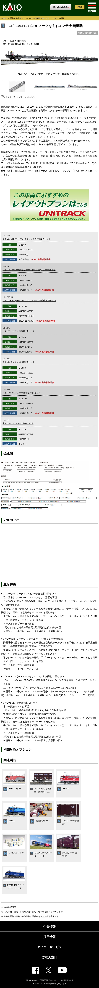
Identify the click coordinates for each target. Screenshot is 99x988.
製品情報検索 (15, 18)
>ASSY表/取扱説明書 (40, 259)
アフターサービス (49, 947)
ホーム (4, 18)
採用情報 (49, 937)
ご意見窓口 (49, 957)
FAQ (80, 7)
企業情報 (49, 926)
